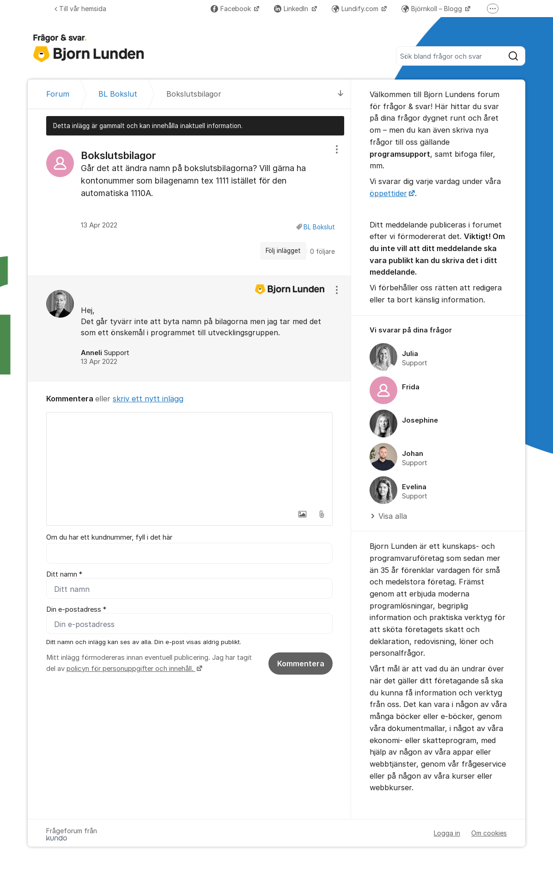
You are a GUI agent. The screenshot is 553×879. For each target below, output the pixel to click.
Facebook (232, 8)
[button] (302, 514)
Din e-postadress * (76, 609)
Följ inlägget (283, 250)
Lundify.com (356, 8)
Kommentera (300, 663)
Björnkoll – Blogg (432, 8)
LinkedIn (292, 8)
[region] (189, 205)
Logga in (447, 833)
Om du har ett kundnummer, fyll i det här (109, 537)
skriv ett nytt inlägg (148, 398)
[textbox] (189, 458)
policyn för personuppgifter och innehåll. (131, 668)
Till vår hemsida (80, 8)
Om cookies (489, 833)
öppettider (388, 193)
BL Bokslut (319, 227)
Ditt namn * (64, 574)
